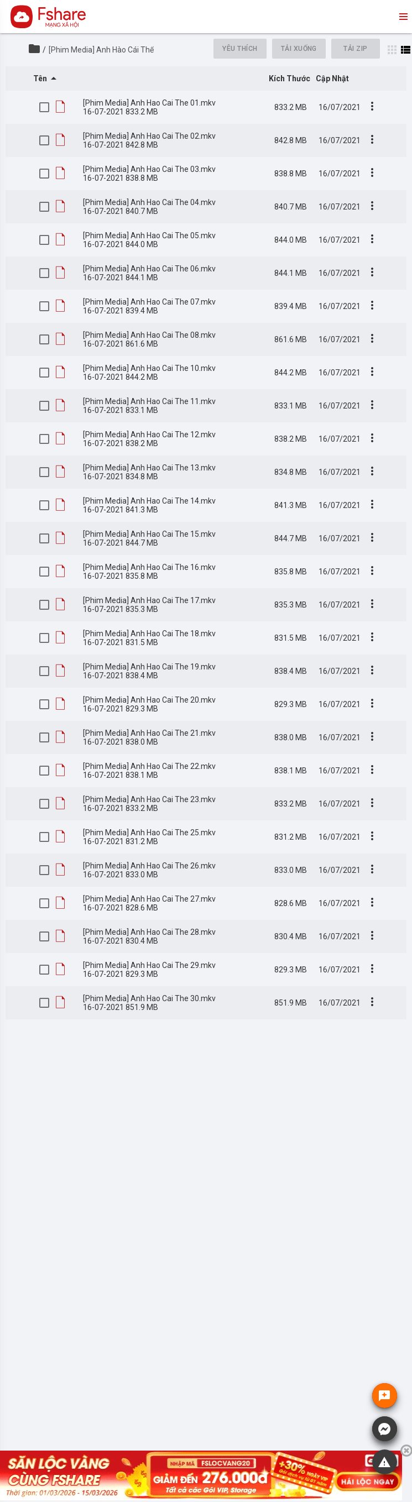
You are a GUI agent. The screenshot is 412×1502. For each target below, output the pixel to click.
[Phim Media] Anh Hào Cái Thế (101, 49)
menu (403, 16)
